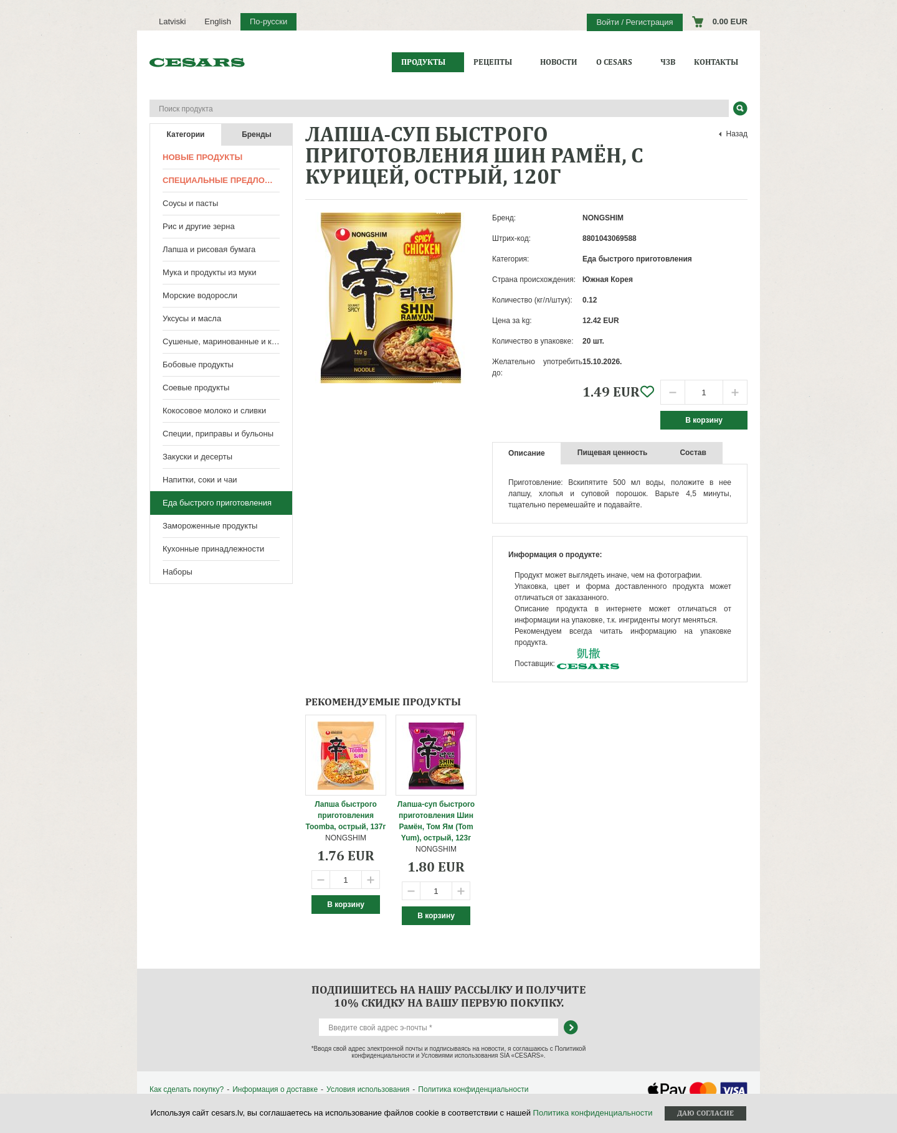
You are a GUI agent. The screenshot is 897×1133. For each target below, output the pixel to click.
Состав (693, 452)
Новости (558, 62)
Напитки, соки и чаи (200, 479)
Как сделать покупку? (187, 1089)
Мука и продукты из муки (210, 272)
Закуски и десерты (197, 456)
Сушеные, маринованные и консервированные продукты (227, 341)
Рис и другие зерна (199, 226)
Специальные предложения (227, 180)
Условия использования (367, 1089)
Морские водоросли (200, 295)
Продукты (423, 62)
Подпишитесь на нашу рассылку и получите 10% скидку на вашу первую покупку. (448, 996)
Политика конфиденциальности (473, 1089)
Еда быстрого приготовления (217, 502)
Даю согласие (705, 1113)
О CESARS (614, 62)
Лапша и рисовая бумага (209, 249)
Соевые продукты (196, 387)
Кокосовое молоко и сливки (214, 410)
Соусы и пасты (190, 203)
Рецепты (492, 62)
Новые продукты (202, 157)
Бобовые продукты (198, 364)
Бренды (257, 134)
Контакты (716, 62)
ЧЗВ (667, 62)
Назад (737, 133)
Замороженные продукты (210, 525)
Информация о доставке (275, 1089)
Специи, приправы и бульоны (218, 433)
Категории (186, 134)
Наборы (177, 571)
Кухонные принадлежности (213, 548)
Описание (526, 453)
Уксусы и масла (192, 318)
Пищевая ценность (612, 452)
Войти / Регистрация (634, 22)
